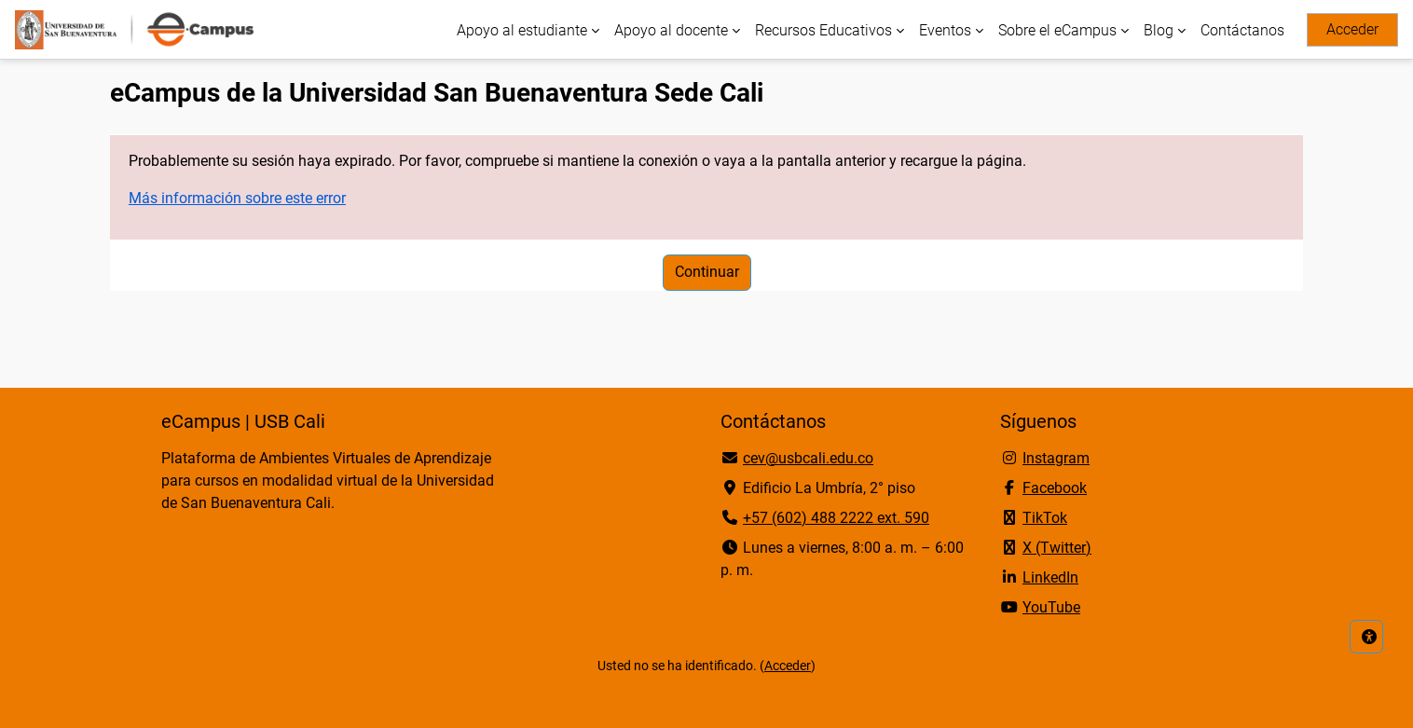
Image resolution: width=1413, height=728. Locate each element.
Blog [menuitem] (1158, 30)
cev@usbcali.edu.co (808, 458)
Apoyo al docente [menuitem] (671, 30)
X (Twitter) (1056, 547)
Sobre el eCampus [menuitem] (1057, 30)
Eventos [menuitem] (945, 30)
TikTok (1044, 518)
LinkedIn (1050, 577)
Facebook (1054, 488)
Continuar (707, 272)
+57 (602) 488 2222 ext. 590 (836, 518)
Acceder (1352, 29)
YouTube (1051, 607)
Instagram (1056, 458)
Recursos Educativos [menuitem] (823, 30)
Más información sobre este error (237, 198)
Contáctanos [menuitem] (1242, 30)
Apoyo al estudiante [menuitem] (522, 30)
